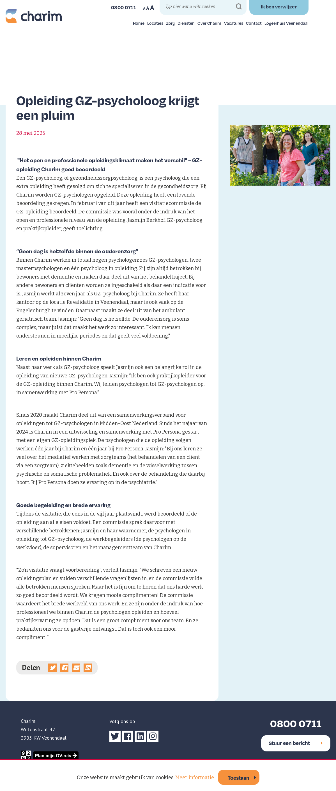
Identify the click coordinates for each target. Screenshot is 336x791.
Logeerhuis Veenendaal (286, 23)
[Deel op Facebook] (64, 668)
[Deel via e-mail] (76, 668)
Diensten (186, 23)
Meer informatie (194, 777)
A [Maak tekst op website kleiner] (144, 8)
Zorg (170, 23)
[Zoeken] (238, 6)
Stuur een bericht (296, 743)
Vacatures (233, 23)
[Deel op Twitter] (52, 668)
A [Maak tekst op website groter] (152, 7)
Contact (254, 23)
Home (138, 23)
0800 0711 (295, 723)
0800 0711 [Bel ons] (123, 7)
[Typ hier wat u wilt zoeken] (203, 7)
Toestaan (238, 777)
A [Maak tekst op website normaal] (147, 8)
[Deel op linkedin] (88, 668)
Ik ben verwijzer (279, 6)
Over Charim (209, 23)
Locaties (155, 23)
